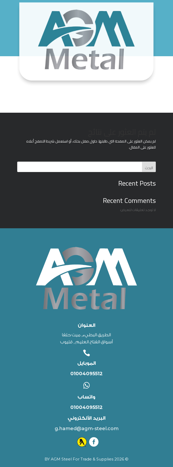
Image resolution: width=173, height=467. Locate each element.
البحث (149, 167)
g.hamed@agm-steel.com (87, 428)
